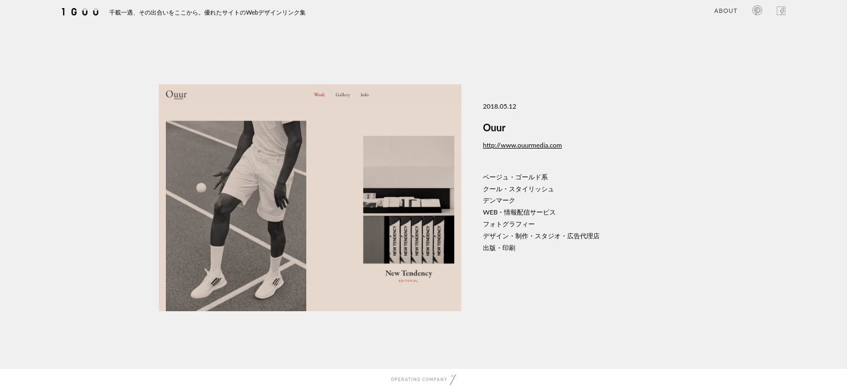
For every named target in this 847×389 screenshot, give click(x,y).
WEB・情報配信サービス (519, 212)
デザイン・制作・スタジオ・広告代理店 (541, 236)
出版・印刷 (499, 248)
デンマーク (499, 200)
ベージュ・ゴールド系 (515, 177)
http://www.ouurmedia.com (522, 145)
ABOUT (725, 10)
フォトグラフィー (509, 224)
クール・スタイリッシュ (518, 189)
